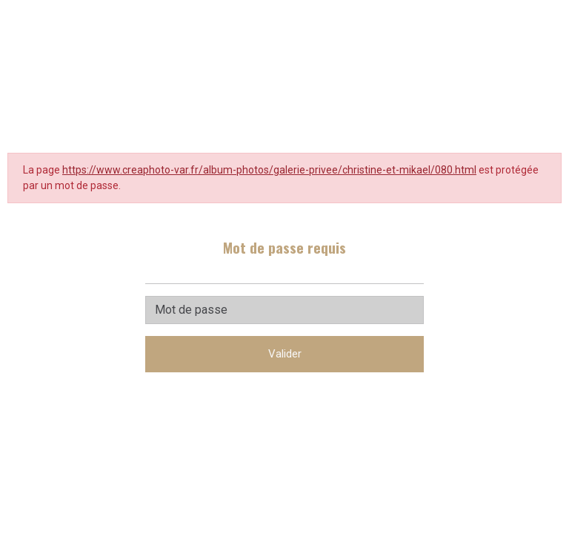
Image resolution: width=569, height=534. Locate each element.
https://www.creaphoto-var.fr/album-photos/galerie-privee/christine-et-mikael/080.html (269, 170)
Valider (285, 353)
